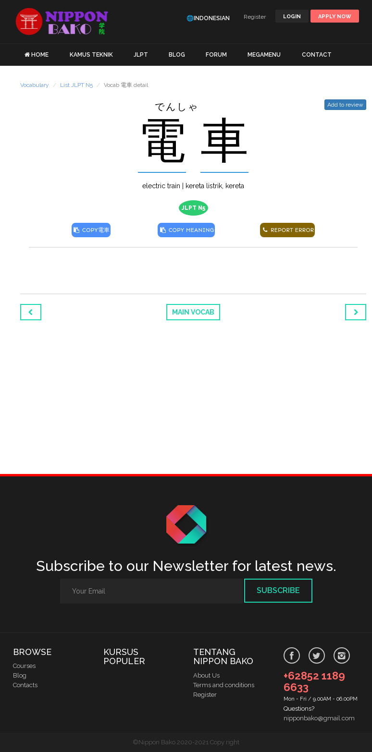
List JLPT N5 (76, 85)
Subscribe (278, 590)
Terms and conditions (223, 685)
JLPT (141, 54)
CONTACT (317, 54)
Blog (19, 675)
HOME (40, 54)
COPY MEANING (186, 230)
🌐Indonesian (208, 18)
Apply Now (334, 16)
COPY (91, 230)
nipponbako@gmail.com (319, 718)
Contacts (25, 685)
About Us (206, 675)
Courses (24, 665)
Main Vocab (193, 312)
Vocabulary (34, 85)
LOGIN (292, 16)
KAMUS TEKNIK (91, 54)
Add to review (345, 104)
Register (255, 16)
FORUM (216, 54)
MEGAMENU (264, 54)
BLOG (177, 54)
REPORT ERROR (287, 230)
